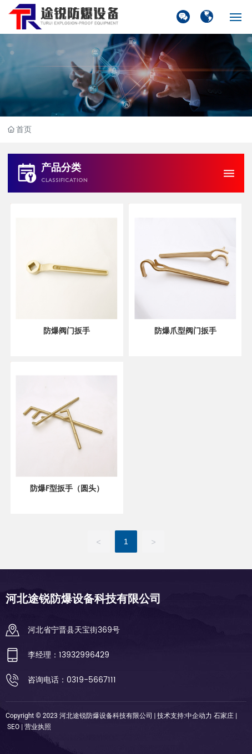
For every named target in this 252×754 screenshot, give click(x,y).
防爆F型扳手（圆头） (67, 488)
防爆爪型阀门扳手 (185, 331)
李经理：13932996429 (68, 655)
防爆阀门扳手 (66, 331)
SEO (13, 727)
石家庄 (224, 716)
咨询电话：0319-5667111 (72, 680)
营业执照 (37, 727)
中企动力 (198, 716)
